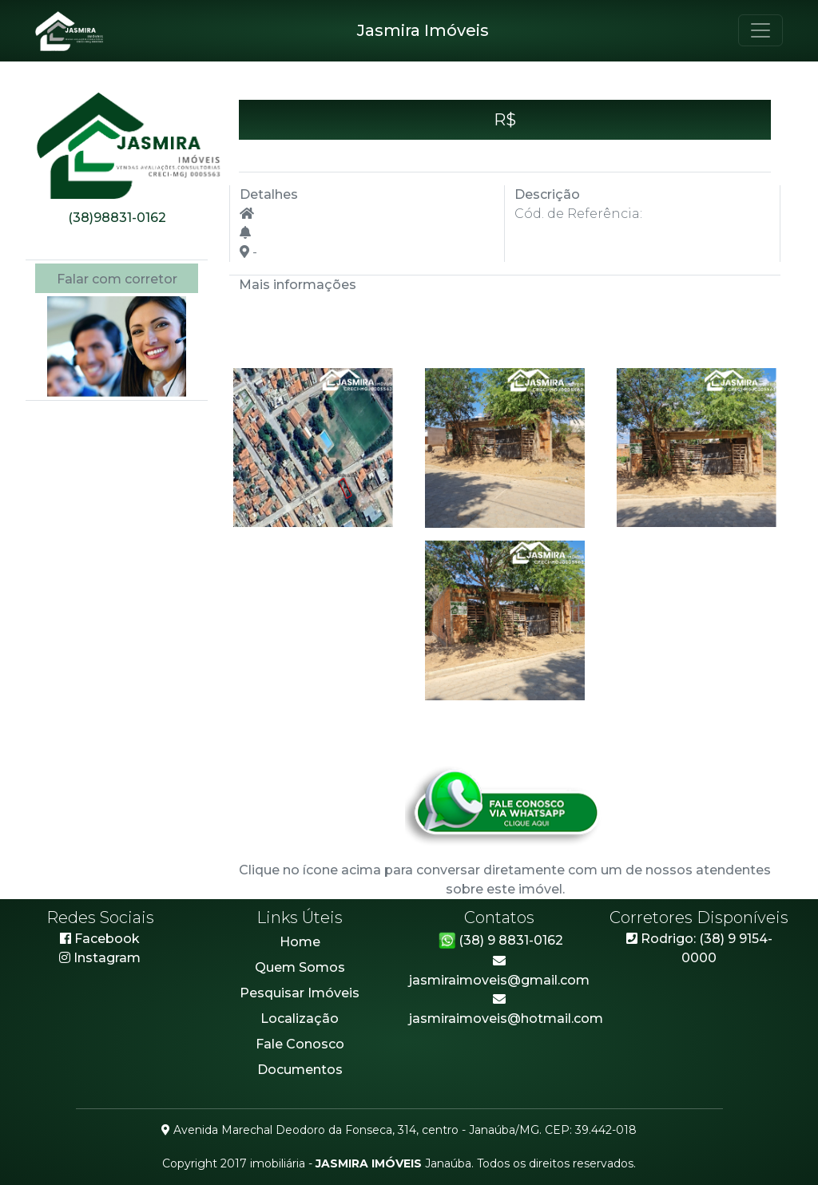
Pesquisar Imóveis (299, 993)
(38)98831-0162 (117, 217)
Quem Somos (300, 967)
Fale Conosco (300, 1044)
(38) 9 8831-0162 (499, 940)
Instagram (107, 957)
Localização (299, 1018)
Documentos (300, 1069)
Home (300, 941)
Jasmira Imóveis (423, 30)
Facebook (100, 938)
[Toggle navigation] (760, 30)
